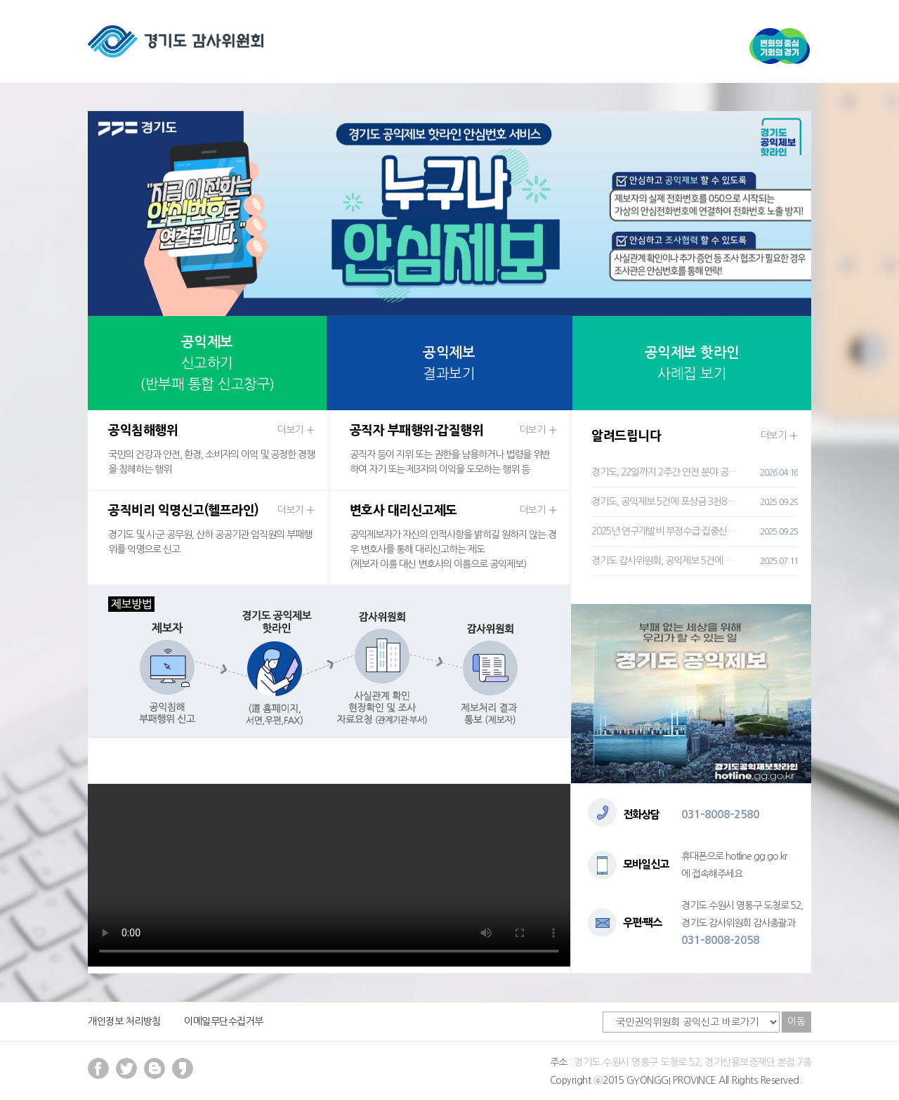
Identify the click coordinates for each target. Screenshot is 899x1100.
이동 (796, 1021)
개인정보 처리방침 (124, 1021)
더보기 (296, 430)
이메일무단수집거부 (223, 1021)
